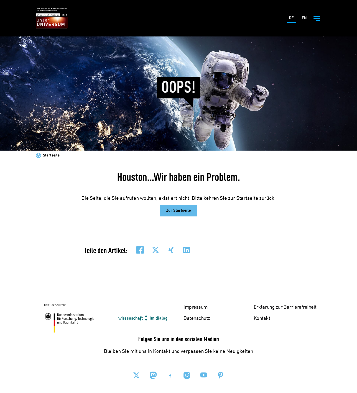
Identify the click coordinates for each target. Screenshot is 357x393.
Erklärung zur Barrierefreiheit (285, 307)
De (292, 19)
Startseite (51, 155)
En (305, 19)
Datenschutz (197, 318)
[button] (140, 250)
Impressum (196, 307)
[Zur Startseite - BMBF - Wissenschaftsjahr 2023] (52, 18)
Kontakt (262, 318)
